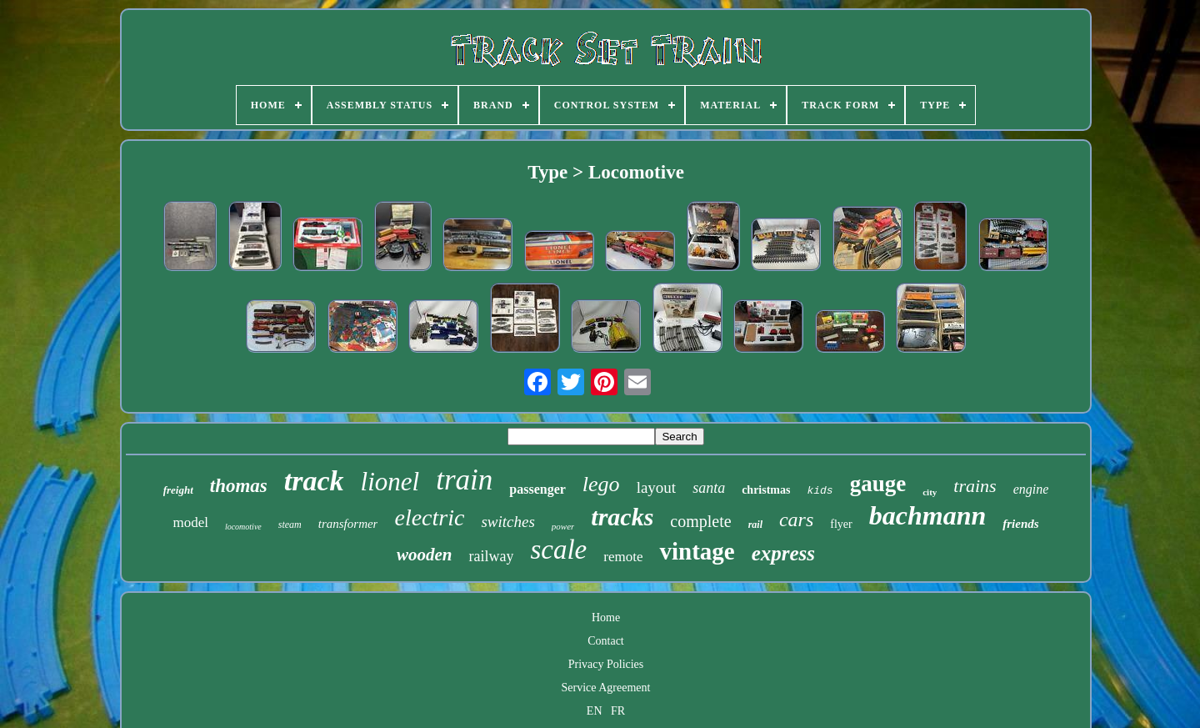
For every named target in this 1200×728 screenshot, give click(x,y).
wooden (424, 555)
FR (618, 711)
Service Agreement (606, 687)
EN (594, 711)
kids (819, 490)
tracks (622, 516)
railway (490, 556)
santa (708, 487)
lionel (390, 481)
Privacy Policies (606, 664)
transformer (348, 523)
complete (700, 521)
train (464, 480)
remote (622, 557)
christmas (766, 490)
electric (429, 517)
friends (1020, 523)
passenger (537, 489)
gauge (878, 483)
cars (796, 519)
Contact (606, 641)
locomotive (243, 526)
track (314, 480)
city (929, 492)
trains (974, 485)
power (563, 526)
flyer (841, 524)
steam (290, 524)
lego (601, 484)
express (783, 553)
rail (755, 524)
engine (1031, 489)
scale (558, 550)
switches (507, 521)
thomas (239, 485)
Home (606, 617)
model (190, 522)
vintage (696, 551)
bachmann (927, 515)
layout (657, 487)
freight (178, 490)
